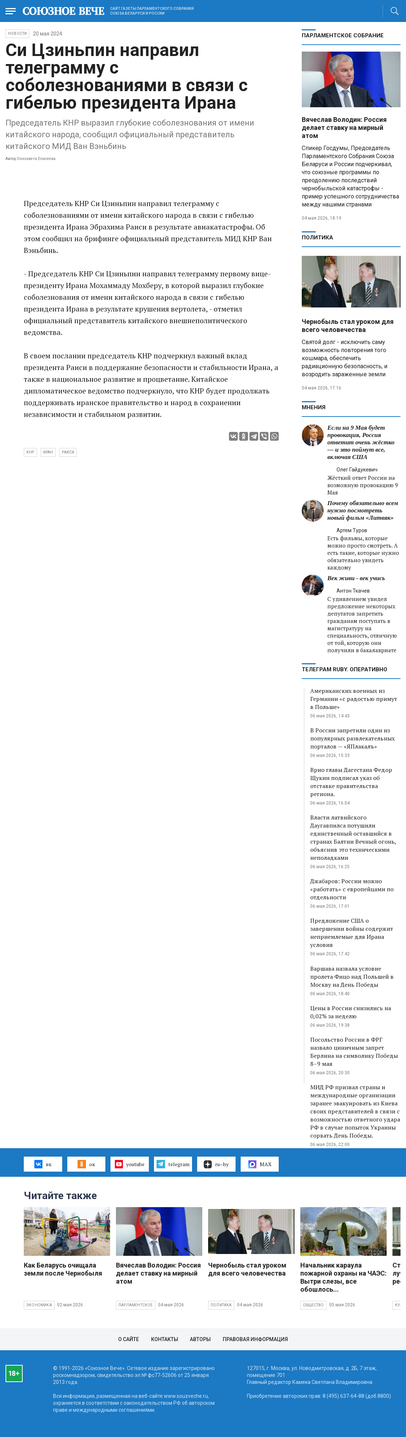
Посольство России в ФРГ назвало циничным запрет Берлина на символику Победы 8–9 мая (354, 1051)
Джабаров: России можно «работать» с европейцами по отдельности (352, 889)
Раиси (68, 452)
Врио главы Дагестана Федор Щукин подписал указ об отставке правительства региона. (351, 782)
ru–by (216, 1164)
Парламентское (136, 1305)
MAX (259, 1164)
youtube (129, 1164)
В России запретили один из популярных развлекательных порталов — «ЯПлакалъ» (352, 738)
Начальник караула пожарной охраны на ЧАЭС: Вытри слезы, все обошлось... (343, 1277)
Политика (317, 237)
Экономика (39, 1305)
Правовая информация (255, 1339)
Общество (313, 1305)
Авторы (200, 1339)
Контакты (164, 1339)
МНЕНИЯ (314, 407)
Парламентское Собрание (343, 35)
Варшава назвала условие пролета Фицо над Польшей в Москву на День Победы (352, 976)
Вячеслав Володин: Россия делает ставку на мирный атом (344, 127)
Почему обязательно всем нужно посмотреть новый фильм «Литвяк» (362, 510)
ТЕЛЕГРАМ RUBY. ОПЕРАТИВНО (344, 669)
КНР (30, 452)
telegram (173, 1164)
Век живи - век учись (356, 578)
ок (86, 1164)
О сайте (128, 1339)
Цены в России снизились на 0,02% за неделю (350, 1012)
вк (43, 1164)
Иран (48, 452)
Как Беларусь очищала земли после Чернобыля (63, 1269)
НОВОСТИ (17, 33)
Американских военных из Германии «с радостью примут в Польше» (353, 699)
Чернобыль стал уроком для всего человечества (348, 325)
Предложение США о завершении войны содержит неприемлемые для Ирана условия (351, 933)
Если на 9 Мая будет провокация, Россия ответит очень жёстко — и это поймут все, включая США (361, 442)
